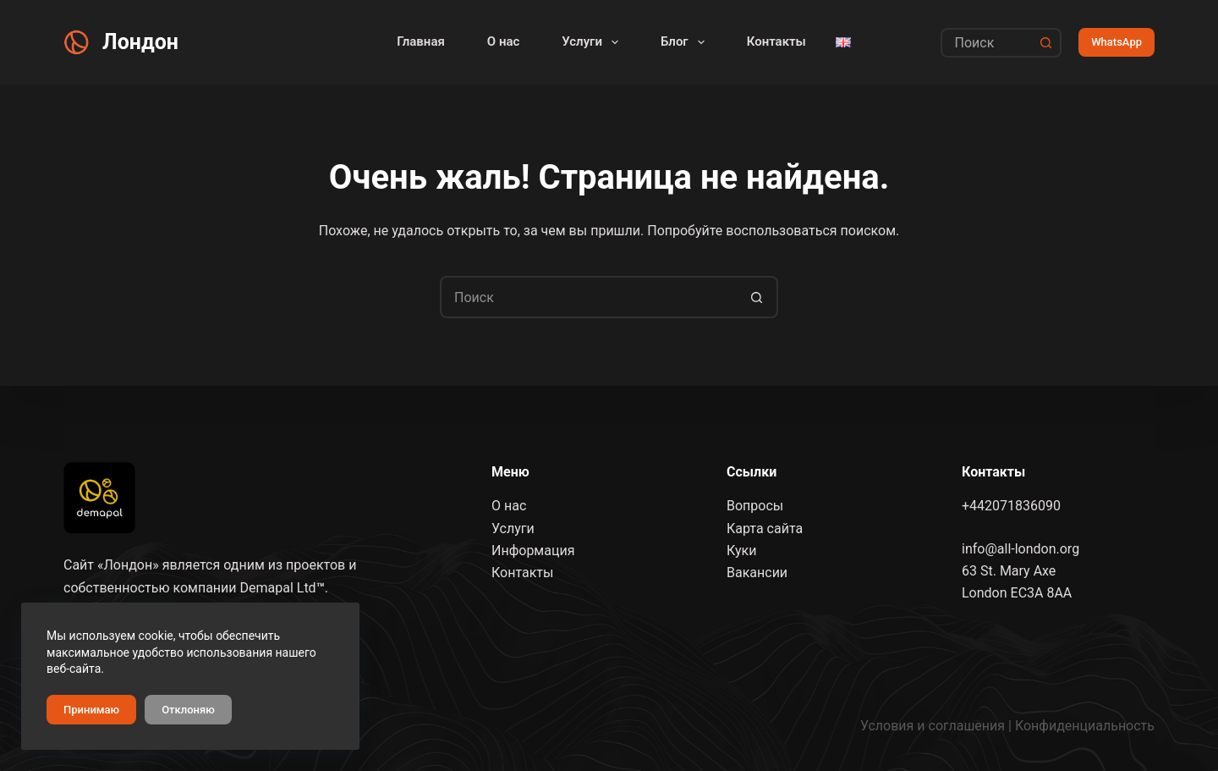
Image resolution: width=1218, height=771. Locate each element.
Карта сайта (765, 528)
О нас (503, 41)
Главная (421, 41)
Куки (741, 550)
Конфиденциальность (1085, 726)
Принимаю (91, 709)
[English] (843, 42)
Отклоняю (188, 709)
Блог (686, 42)
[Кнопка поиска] (1047, 43)
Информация (532, 550)
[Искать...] (987, 43)
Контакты (776, 41)
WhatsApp (1116, 42)
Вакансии (757, 572)
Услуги (593, 42)
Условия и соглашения (932, 726)
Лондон (140, 42)
